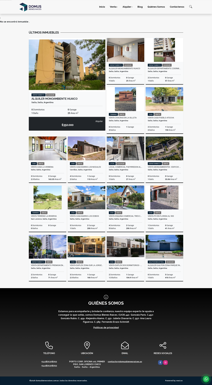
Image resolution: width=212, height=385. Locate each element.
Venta (113, 7)
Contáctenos (177, 7)
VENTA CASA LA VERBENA (42, 167)
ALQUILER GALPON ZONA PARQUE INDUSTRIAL (164, 265)
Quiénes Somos (156, 7)
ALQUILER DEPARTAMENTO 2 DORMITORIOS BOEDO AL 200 (164, 68)
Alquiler (127, 7)
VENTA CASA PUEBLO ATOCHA (161, 118)
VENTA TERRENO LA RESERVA (44, 216)
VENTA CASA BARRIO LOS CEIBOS (84, 216)
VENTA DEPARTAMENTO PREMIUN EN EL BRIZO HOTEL (47, 265)
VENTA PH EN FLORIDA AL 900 (161, 216)
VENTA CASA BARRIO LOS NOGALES (85, 167)
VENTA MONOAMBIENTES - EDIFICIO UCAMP (164, 167)
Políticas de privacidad (106, 327)
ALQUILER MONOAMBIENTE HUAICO (54, 98)
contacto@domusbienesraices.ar (125, 361)
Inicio (102, 7)
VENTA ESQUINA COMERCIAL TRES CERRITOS (125, 216)
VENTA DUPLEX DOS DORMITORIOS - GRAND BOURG (125, 265)
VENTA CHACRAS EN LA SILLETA (123, 118)
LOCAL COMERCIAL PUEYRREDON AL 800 (125, 167)
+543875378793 (49, 361)
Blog (140, 7)
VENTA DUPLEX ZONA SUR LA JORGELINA (86, 265)
